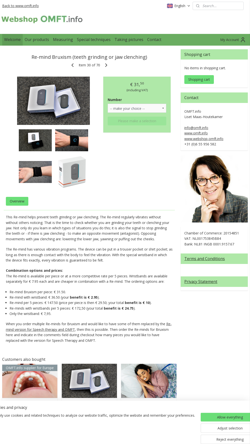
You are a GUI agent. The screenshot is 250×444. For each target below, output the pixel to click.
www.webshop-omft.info (203, 138)
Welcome (12, 39)
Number (115, 99)
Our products (37, 39)
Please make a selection (137, 121)
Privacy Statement (200, 281)
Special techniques (94, 39)
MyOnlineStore (183, 435)
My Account (233, 40)
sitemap (110, 435)
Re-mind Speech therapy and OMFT (89, 405)
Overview (17, 201)
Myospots (29, 402)
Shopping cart (199, 79)
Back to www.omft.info (20, 5)
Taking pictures (129, 39)
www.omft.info (196, 133)
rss (120, 435)
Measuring (63, 39)
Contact (154, 39)
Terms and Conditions (204, 258)
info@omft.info (196, 127)
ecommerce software (139, 435)
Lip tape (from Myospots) (148, 405)
